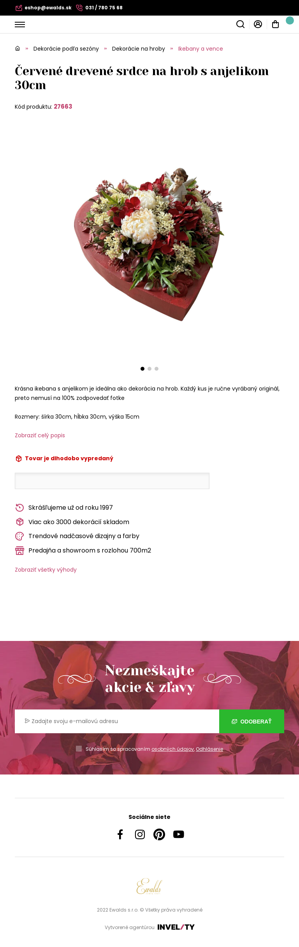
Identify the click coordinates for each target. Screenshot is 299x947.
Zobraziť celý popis (40, 435)
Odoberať (252, 721)
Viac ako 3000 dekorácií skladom (72, 522)
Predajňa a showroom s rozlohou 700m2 (83, 551)
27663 (63, 106)
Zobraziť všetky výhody (46, 570)
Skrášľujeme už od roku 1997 (64, 508)
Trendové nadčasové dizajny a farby (77, 536)
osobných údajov (172, 749)
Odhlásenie (209, 749)
